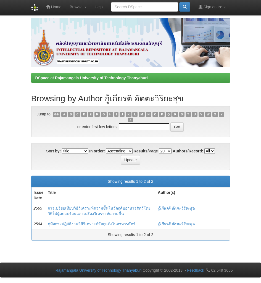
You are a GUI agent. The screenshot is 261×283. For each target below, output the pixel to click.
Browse (78, 7)
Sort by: (53, 151)
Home (53, 6)
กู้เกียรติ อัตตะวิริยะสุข (176, 208)
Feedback (195, 270)
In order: (97, 151)
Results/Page (146, 151)
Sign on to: (212, 6)
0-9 (56, 114)
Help (99, 7)
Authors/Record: (188, 151)
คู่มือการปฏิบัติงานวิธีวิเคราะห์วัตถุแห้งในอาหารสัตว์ (91, 224)
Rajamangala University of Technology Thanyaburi (99, 270)
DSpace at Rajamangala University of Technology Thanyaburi (91, 78)
